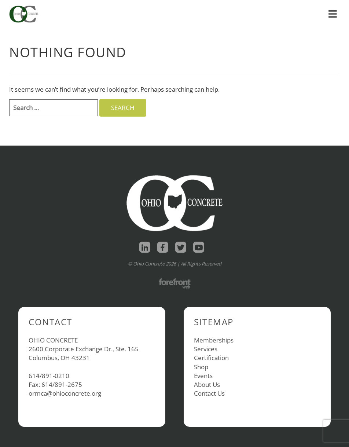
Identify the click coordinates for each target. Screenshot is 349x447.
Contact (325, 6)
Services (205, 349)
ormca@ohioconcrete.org (65, 393)
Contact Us (209, 393)
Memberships (214, 340)
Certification (211, 357)
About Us (207, 384)
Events (203, 375)
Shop (262, 6)
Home (236, 6)
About (293, 6)
